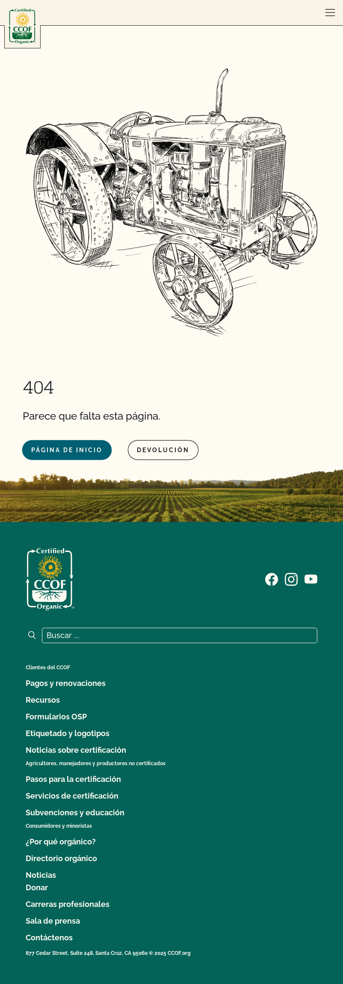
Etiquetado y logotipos (67, 733)
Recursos (43, 699)
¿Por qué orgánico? (61, 841)
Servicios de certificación (72, 795)
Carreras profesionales (67, 904)
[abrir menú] (330, 12)
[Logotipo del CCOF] (22, 26)
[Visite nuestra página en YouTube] (311, 578)
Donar (37, 887)
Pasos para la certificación (73, 779)
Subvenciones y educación (75, 812)
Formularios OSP (56, 716)
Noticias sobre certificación (76, 749)
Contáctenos (49, 937)
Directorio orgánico (61, 858)
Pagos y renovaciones (66, 683)
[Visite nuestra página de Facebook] (271, 578)
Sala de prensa (53, 920)
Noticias (41, 875)
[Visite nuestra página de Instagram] (291, 578)
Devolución (163, 450)
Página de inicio (67, 450)
